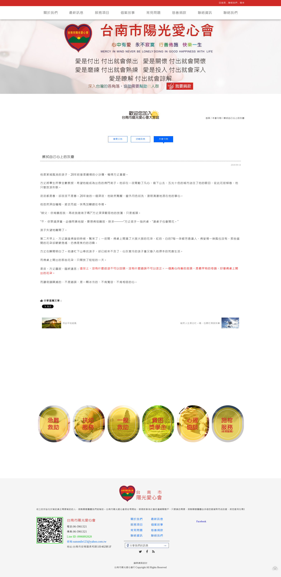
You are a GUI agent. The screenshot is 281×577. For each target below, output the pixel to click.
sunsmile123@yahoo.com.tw (89, 541)
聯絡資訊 (205, 13)
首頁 (208, 118)
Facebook (201, 521)
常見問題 (153, 13)
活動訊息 (140, 139)
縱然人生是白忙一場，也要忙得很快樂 (209, 323)
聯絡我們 (232, 3)
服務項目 (102, 13)
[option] (54, 424)
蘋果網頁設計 (140, 563)
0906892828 (84, 536)
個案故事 (127, 13)
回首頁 (222, 3)
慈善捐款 (179, 13)
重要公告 (117, 139)
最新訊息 (76, 13)
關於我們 (50, 13)
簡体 (242, 3)
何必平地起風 (59, 323)
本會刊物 (217, 118)
